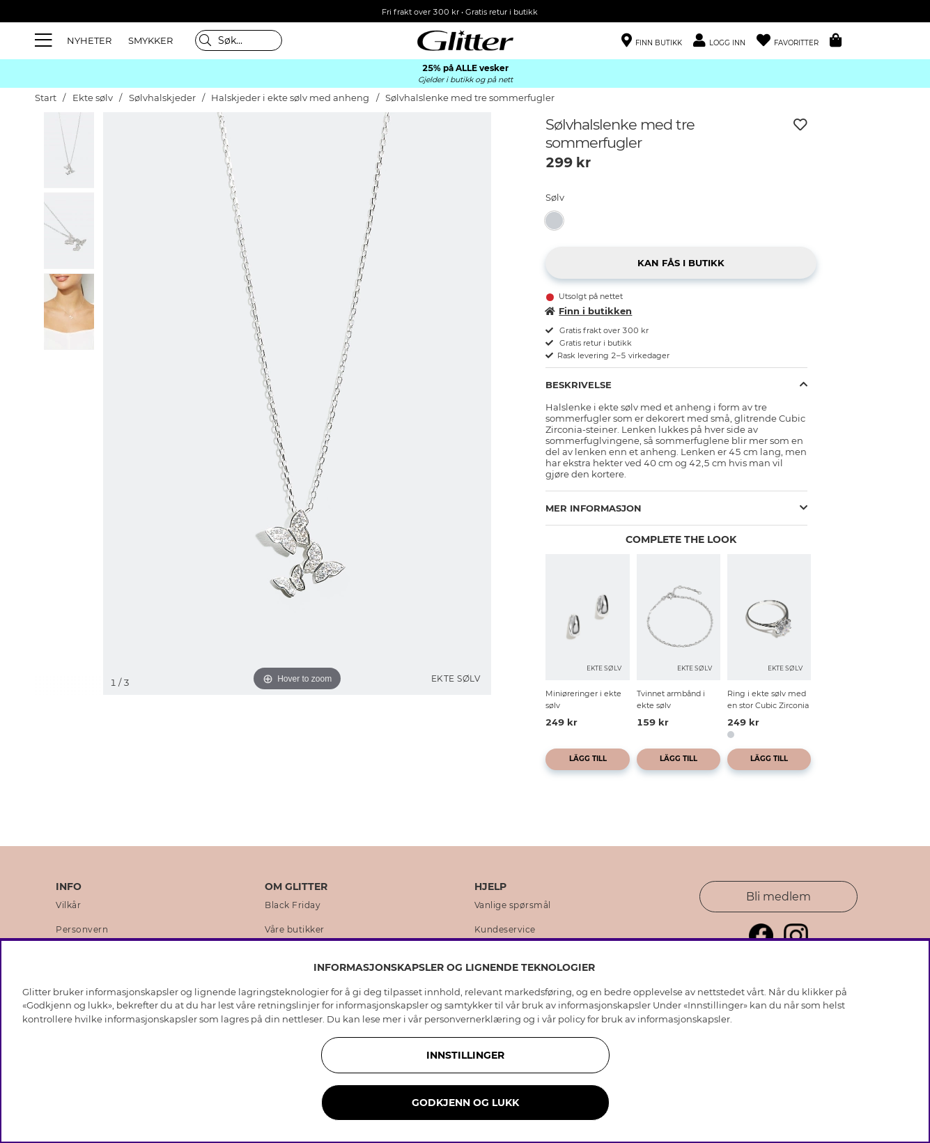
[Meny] (45, 40)
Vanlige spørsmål (512, 905)
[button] (725, 40)
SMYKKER (150, 40)
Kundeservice (505, 930)
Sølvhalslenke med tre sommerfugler (470, 98)
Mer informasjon (593, 508)
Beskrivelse (578, 384)
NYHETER (89, 40)
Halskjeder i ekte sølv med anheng (290, 98)
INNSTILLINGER (465, 1055)
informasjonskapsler (683, 1019)
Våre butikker (295, 930)
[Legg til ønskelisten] (800, 125)
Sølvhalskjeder (163, 98)
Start (45, 98)
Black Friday (292, 905)
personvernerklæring (472, 1019)
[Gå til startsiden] (465, 40)
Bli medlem (778, 896)
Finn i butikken (588, 310)
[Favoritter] (793, 40)
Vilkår (68, 905)
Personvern (82, 930)
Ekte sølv (92, 98)
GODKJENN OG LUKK (465, 1102)
